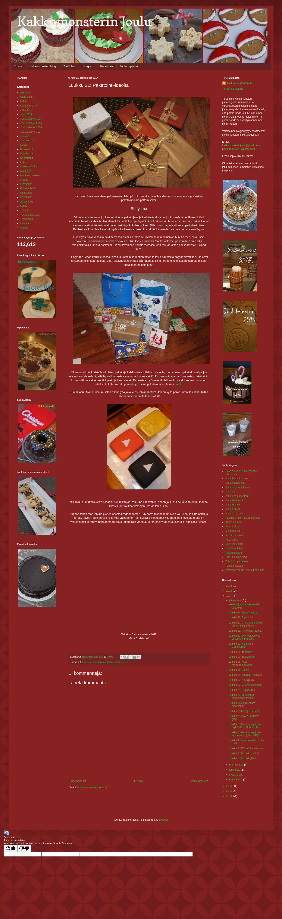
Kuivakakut (26, 149)
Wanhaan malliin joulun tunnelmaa (244, 570)
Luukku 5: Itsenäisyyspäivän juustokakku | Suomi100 (245, 734)
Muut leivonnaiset (30, 175)
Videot (124, 662)
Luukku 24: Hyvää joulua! (243, 612)
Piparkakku (231, 539)
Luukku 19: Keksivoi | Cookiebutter (241, 645)
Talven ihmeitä (233, 552)
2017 (229, 595)
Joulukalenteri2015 (31, 123)
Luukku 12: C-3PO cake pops (245, 684)
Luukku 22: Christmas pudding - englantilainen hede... (247, 624)
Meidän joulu (232, 530)
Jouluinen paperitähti (237, 496)
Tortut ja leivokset (30, 214)
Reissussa (26, 192)
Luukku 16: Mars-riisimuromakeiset (240, 663)
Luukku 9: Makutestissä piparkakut (242, 705)
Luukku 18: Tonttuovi (240, 651)
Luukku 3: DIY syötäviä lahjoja (246, 748)
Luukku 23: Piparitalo (241, 617)
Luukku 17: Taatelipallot (242, 656)
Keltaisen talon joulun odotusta (242, 517)
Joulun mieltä (233, 509)
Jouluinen (230, 491)
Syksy (23, 205)
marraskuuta (236, 764)
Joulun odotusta (234, 513)
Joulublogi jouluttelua (237, 487)
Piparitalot (26, 184)
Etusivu (19, 66)
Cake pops (26, 96)
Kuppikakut (26, 153)
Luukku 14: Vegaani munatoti (245, 674)
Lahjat (116, 662)
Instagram (87, 66)
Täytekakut (26, 218)
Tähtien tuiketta (234, 565)
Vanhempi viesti (199, 781)
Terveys (24, 210)
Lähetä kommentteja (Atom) (91, 787)
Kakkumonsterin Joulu (84, 21)
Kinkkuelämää (233, 522)
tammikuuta (236, 779)
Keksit (23, 144)
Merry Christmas (234, 535)
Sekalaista (26, 197)
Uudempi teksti (77, 781)
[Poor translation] (24, 848)
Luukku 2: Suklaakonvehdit (244, 753)
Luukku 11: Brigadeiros (242, 690)
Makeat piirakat (29, 166)
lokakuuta (235, 769)
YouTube (69, 66)
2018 (229, 590)
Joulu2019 (26, 114)
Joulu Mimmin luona (236, 478)
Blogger (163, 819)
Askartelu (86, 662)
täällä (178, 384)
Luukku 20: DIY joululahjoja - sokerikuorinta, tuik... (245, 637)
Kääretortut (26, 158)
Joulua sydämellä (235, 482)
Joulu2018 (26, 109)
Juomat (24, 136)
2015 (229, 790)
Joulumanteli (232, 504)
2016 (229, 786)
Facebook (106, 66)
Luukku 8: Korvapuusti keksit (245, 711)
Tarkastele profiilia (232, 88)
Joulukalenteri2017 (102, 662)
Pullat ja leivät (28, 188)
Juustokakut (27, 140)
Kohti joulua (232, 526)
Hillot (23, 101)
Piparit (24, 179)
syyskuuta (235, 774)
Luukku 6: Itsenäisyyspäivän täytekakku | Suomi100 (245, 726)
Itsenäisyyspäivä (29, 105)
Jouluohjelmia (129, 66)
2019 (229, 585)
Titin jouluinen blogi (236, 557)
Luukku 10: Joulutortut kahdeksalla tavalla (241, 696)
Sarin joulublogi (234, 543)
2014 (229, 796)
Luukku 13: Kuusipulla (241, 679)
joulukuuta (235, 600)
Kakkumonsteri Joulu (239, 83)
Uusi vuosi (26, 223)
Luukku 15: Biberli (239, 669)
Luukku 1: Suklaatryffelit (242, 758)
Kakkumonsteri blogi (43, 66)
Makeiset (25, 171)
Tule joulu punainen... (237, 561)
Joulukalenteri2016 (31, 127)
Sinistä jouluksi (233, 548)
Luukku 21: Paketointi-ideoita (245, 630)
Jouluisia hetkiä (234, 500)
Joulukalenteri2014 (31, 118)
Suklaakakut (27, 201)
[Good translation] (10, 848)
